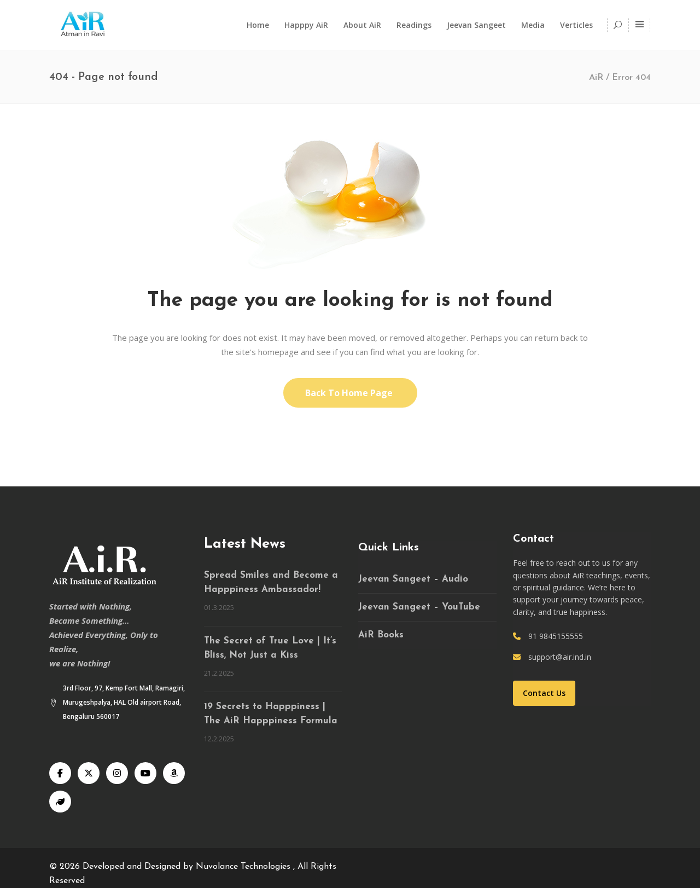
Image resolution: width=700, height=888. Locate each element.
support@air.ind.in (559, 657)
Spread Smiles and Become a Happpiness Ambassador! (271, 582)
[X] (89, 773)
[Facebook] (60, 773)
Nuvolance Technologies (244, 866)
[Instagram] (117, 773)
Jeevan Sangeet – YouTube (419, 607)
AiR (596, 77)
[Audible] (174, 773)
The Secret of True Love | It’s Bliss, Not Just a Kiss (270, 648)
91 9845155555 (555, 636)
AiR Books (381, 635)
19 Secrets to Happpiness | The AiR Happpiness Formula (270, 714)
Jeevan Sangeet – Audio (413, 579)
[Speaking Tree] (60, 801)
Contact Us (544, 693)
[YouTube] (145, 773)
